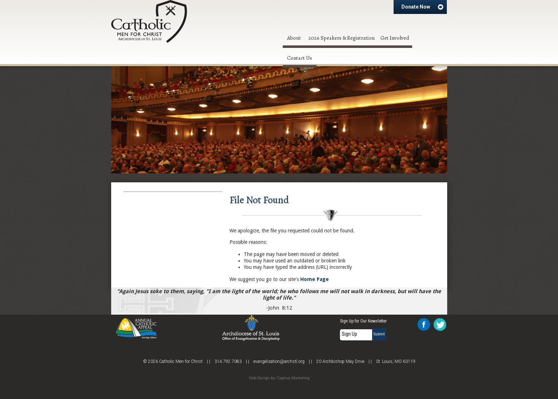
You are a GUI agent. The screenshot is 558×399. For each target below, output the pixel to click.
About (294, 37)
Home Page (314, 279)
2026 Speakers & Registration (341, 37)
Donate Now (422, 7)
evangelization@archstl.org (279, 361)
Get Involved (394, 37)
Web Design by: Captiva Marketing (279, 378)
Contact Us (299, 57)
